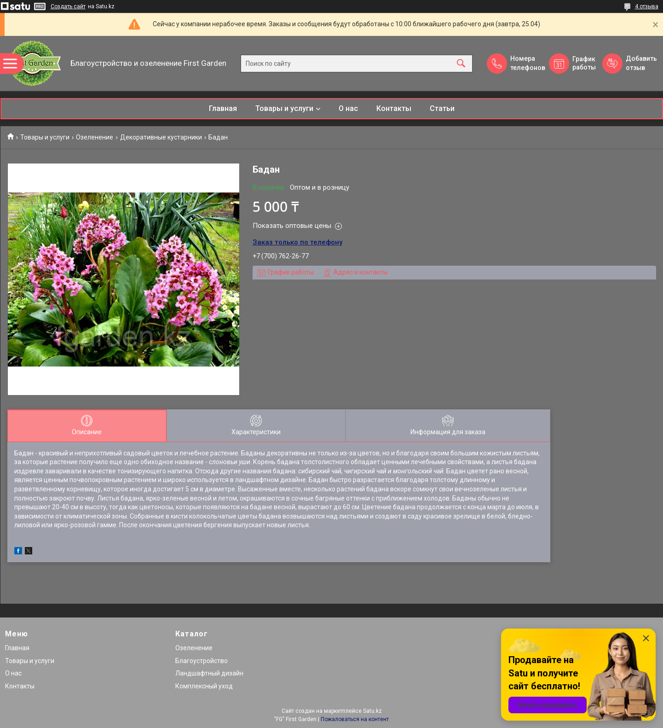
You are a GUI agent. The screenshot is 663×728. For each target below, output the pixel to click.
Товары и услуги (284, 108)
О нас (348, 108)
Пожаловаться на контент (355, 719)
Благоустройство (201, 660)
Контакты (393, 108)
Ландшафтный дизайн (209, 673)
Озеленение (94, 137)
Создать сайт (68, 6)
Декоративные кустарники (161, 137)
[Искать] (461, 63)
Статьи (442, 108)
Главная (223, 108)
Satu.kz (372, 711)
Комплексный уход (204, 686)
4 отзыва (646, 6)
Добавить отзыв (641, 63)
